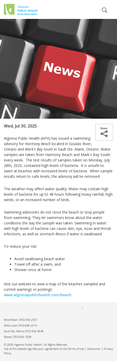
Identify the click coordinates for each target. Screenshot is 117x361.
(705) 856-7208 (21, 337)
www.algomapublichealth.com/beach (37, 294)
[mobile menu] (87, 12)
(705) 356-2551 (27, 320)
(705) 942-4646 (34, 331)
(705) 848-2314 (27, 325)
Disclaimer (94, 349)
